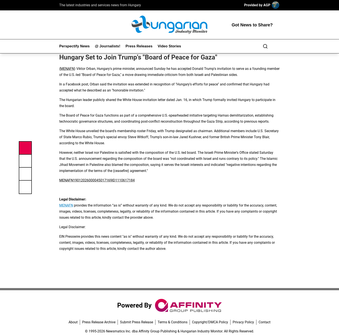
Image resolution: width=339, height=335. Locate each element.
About (73, 322)
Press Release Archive (98, 322)
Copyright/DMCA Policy (210, 322)
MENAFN (67, 69)
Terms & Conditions (172, 322)
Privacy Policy (243, 322)
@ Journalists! (107, 46)
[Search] (265, 46)
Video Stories (169, 46)
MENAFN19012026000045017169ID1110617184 (97, 180)
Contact (264, 322)
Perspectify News (74, 46)
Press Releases (138, 46)
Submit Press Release (136, 322)
